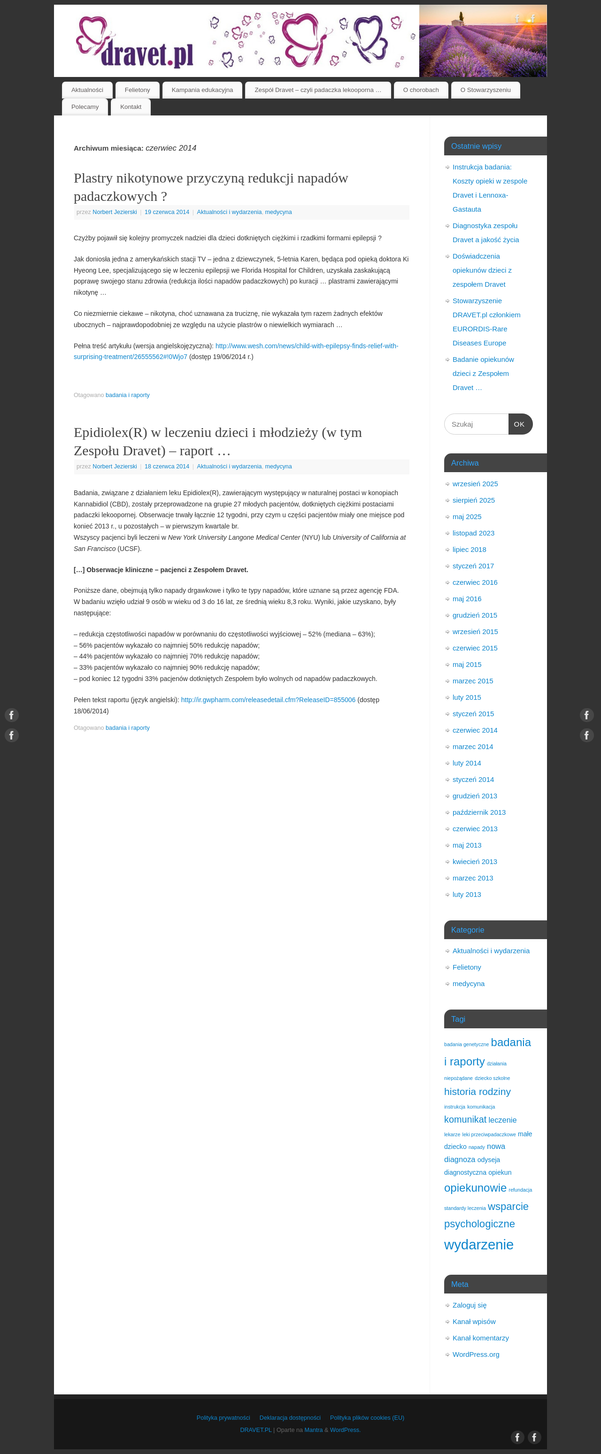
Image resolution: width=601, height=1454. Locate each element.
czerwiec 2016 (475, 582)
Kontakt (130, 106)
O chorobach (421, 89)
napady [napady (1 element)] (477, 1147)
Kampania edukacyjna (202, 89)
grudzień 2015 (475, 615)
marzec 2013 (473, 878)
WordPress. (345, 1430)
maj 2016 (467, 599)
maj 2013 (467, 845)
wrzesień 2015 (475, 631)
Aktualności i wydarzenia (229, 212)
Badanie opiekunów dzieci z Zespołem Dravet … (483, 373)
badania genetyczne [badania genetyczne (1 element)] (466, 1044)
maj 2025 (467, 516)
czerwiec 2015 (475, 648)
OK (517, 423)
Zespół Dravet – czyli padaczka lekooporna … (318, 89)
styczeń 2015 (473, 714)
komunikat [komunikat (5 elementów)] (465, 1119)
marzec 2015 (473, 681)
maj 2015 (467, 664)
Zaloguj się (470, 1305)
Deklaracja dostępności (290, 1418)
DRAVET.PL (255, 1430)
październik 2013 (479, 812)
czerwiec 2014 (475, 730)
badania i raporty (128, 395)
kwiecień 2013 (475, 861)
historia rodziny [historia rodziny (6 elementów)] (477, 1091)
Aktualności (87, 89)
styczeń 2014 (473, 779)
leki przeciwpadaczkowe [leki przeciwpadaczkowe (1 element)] (489, 1134)
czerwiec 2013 (475, 829)
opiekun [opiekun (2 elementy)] (499, 1172)
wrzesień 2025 (475, 484)
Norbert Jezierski (114, 212)
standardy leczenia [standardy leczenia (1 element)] (465, 1208)
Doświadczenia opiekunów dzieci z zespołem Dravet (482, 270)
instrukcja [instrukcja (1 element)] (454, 1107)
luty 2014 (467, 763)
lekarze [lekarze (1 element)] (452, 1134)
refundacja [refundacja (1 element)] (520, 1190)
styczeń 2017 (473, 566)
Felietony (137, 89)
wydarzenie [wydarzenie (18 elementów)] (479, 1244)
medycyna (278, 212)
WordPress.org (476, 1354)
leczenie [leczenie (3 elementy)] (502, 1120)
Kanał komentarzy (481, 1338)
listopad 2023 (473, 533)
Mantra (313, 1430)
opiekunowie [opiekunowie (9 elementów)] (475, 1187)
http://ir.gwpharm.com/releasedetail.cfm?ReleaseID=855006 (268, 700)
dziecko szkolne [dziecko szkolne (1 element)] (492, 1078)
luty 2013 (467, 894)
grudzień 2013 (475, 796)
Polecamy (85, 106)
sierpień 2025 (474, 500)
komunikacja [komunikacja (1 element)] (481, 1107)
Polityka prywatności (223, 1418)
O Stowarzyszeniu (486, 89)
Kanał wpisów (474, 1321)
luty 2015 (467, 697)
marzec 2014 (473, 746)
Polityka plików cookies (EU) (367, 1418)
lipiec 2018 (469, 549)
